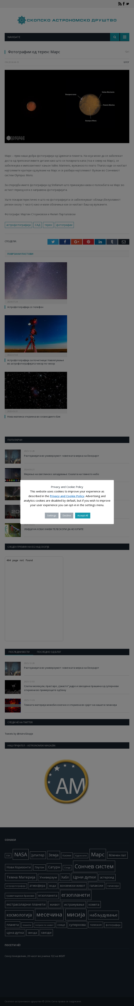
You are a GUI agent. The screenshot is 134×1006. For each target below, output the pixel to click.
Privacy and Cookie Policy (67, 496)
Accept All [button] (82, 515)
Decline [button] (67, 515)
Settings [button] (51, 515)
